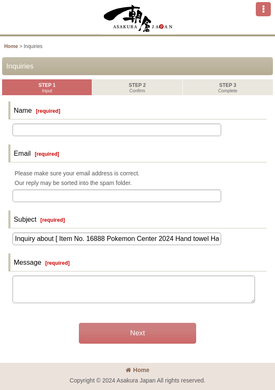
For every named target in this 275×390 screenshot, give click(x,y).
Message (27, 262)
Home (137, 370)
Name (23, 110)
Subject (25, 219)
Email (22, 153)
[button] (263, 9)
